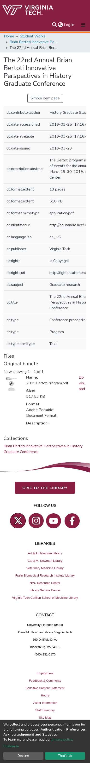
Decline (23, 755)
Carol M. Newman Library (45, 560)
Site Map (45, 717)
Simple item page (45, 98)
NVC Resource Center (45, 583)
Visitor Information (45, 703)
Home (9, 36)
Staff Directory (45, 710)
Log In (69, 24)
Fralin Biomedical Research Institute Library (45, 575)
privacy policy (62, 739)
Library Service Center (45, 590)
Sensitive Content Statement (44, 688)
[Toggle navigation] (83, 25)
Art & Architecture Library (45, 553)
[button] (60, 25)
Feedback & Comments (45, 680)
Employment (45, 673)
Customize (11, 746)
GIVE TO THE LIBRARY (45, 488)
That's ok (65, 755)
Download (82, 383)
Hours (45, 695)
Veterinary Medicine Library (45, 568)
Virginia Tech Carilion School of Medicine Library (45, 597)
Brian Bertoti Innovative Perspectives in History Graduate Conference (34, 42)
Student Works (33, 36)
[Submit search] (54, 25)
